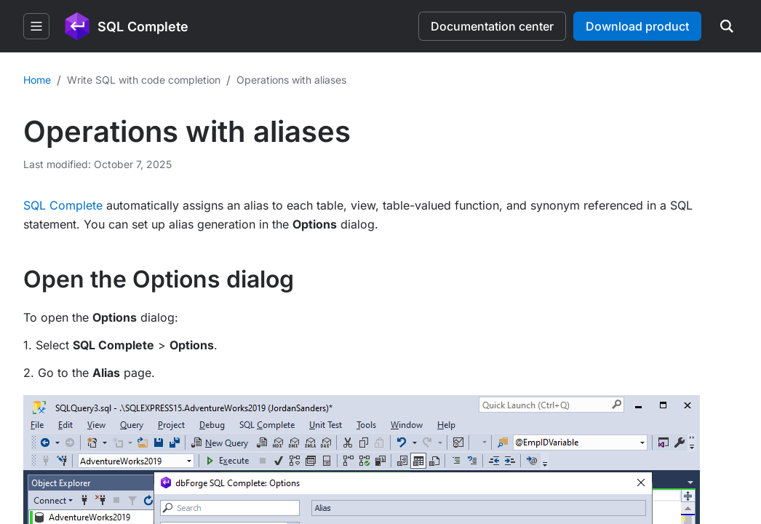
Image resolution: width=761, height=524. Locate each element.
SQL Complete (63, 205)
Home (37, 80)
